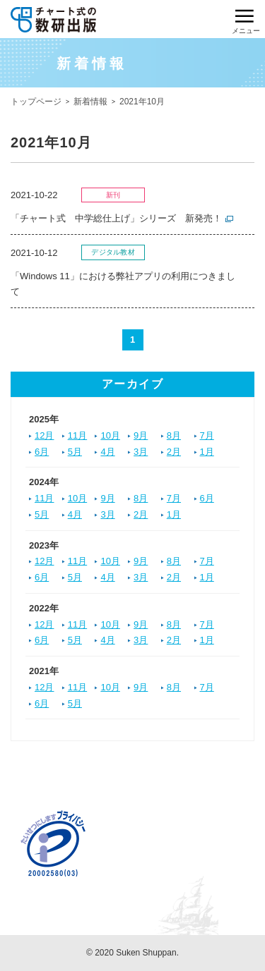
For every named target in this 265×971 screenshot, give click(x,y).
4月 (107, 451)
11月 (77, 435)
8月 (174, 435)
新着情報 (90, 101)
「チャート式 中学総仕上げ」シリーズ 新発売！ (116, 218)
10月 (109, 435)
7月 (207, 435)
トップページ (36, 101)
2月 (174, 451)
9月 (141, 435)
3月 (141, 451)
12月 (44, 435)
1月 (207, 451)
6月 (42, 451)
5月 (75, 451)
